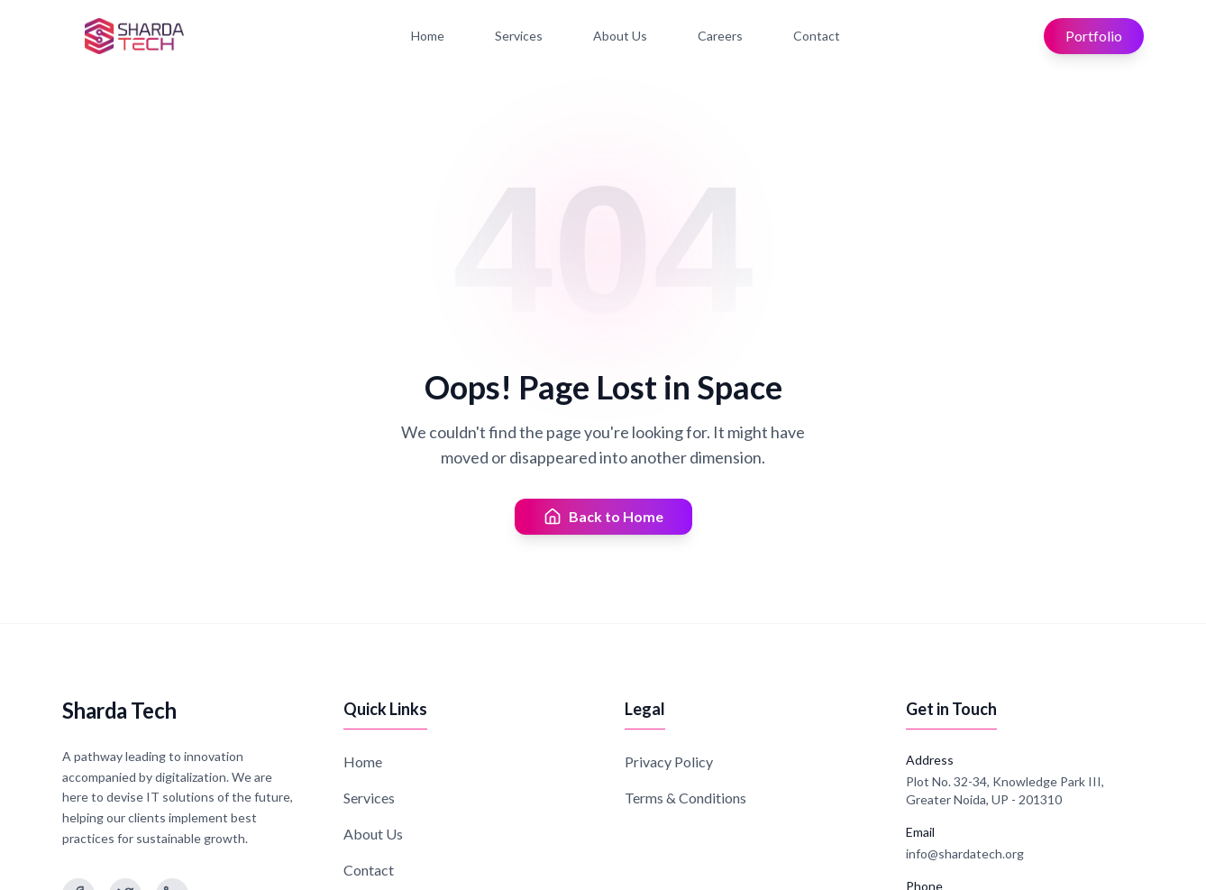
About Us (620, 35)
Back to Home (603, 517)
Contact (816, 35)
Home (427, 35)
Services (519, 35)
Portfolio (1093, 35)
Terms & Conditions (685, 797)
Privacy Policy (669, 761)
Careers (720, 35)
